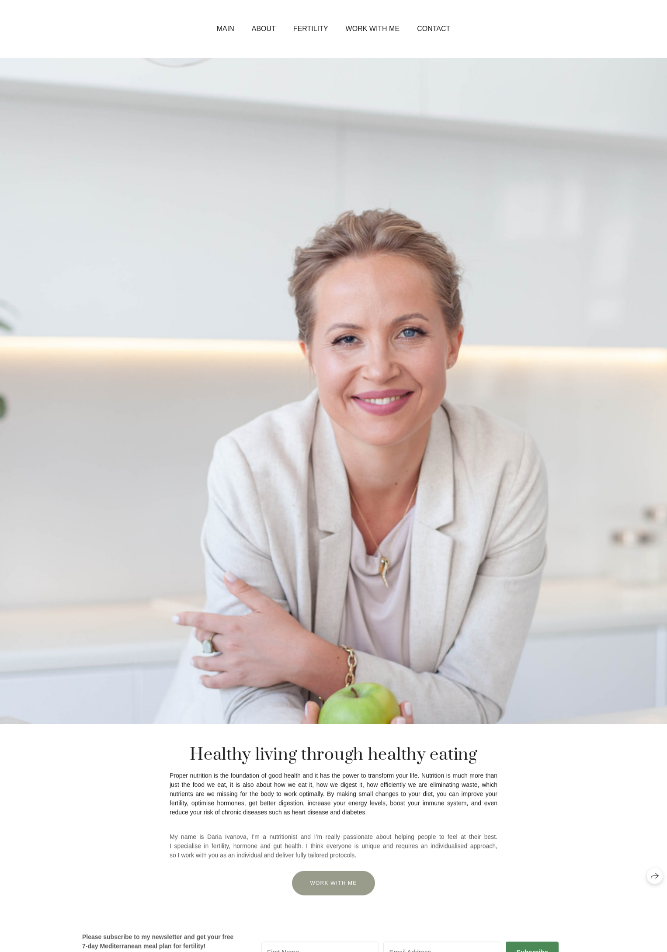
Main (225, 28)
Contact (433, 28)
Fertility (310, 28)
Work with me (373, 28)
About (264, 28)
